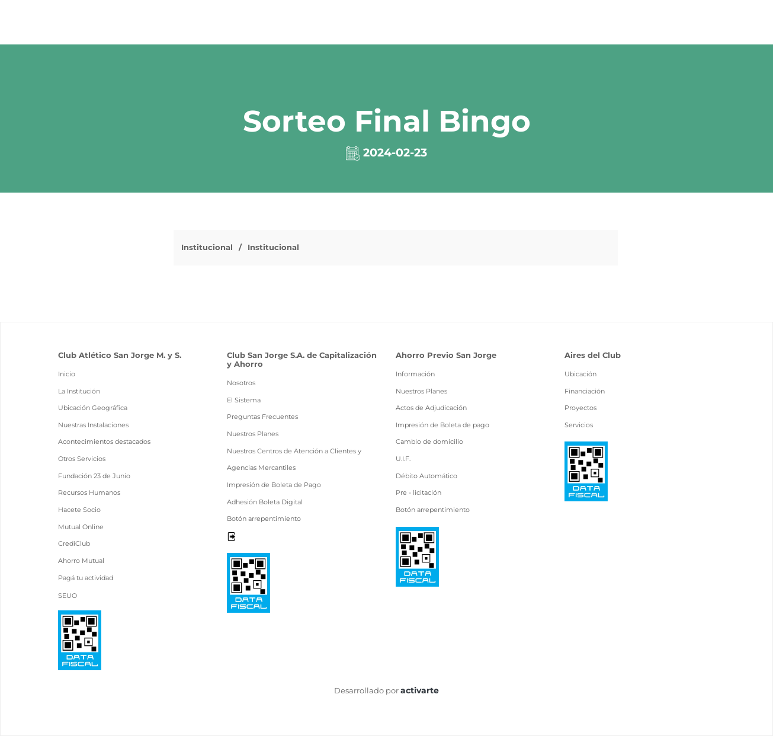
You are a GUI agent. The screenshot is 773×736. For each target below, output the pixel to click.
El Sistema (244, 400)
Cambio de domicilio (429, 441)
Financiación (584, 391)
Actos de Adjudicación (431, 408)
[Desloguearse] (231, 536)
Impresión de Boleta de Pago (274, 485)
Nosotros (241, 383)
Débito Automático (426, 476)
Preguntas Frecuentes (262, 416)
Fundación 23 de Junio (94, 476)
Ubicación (580, 374)
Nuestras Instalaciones (93, 425)
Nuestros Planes (252, 434)
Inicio (66, 374)
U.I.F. (403, 459)
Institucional (207, 247)
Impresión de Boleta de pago (442, 425)
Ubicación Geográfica (92, 408)
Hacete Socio (79, 509)
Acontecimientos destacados (104, 441)
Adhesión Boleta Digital (265, 502)
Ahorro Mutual (81, 560)
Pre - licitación (418, 492)
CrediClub (74, 543)
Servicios (578, 425)
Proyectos (580, 408)
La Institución (79, 391)
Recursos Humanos (89, 492)
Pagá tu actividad (85, 578)
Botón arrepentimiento (264, 518)
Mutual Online (81, 527)
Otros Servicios (81, 459)
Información (415, 374)
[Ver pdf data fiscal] (79, 640)
